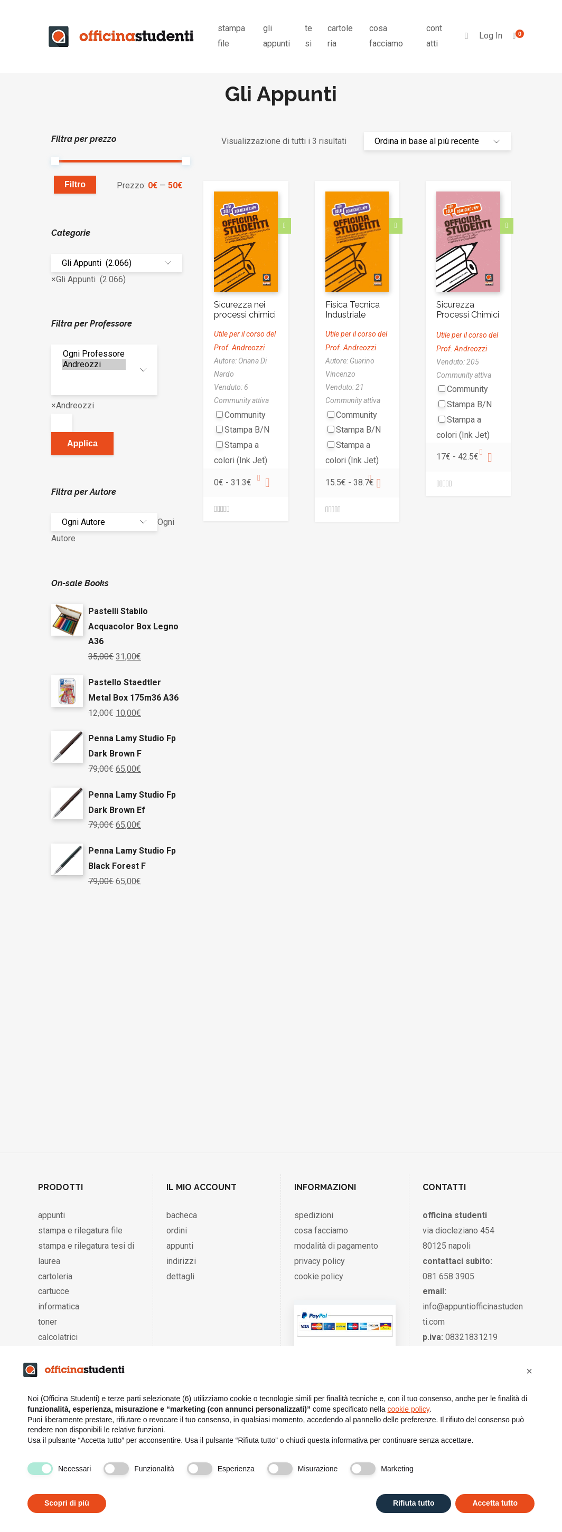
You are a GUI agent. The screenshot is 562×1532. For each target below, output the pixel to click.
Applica (82, 442)
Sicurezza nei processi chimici (245, 310)
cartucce (53, 1289)
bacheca (181, 1213)
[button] (529, 1371)
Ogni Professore (94, 353)
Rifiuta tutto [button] (414, 1503)
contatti (434, 36)
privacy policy (319, 1259)
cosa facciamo (386, 36)
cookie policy (318, 1274)
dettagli (180, 1274)
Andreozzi (94, 363)
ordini (176, 1228)
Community (245, 415)
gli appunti (276, 36)
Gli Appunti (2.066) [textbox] (88, 278)
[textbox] (61, 422)
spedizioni (313, 1213)
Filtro (75, 184)
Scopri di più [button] (66, 1503)
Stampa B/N (246, 430)
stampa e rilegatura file (80, 1228)
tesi (308, 36)
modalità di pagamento (336, 1244)
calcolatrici (58, 1335)
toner (47, 1320)
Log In (490, 36)
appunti (51, 1213)
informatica (58, 1304)
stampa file (231, 36)
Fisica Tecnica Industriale (352, 310)
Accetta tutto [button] (495, 1503)
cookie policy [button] (408, 1409)
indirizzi (181, 1259)
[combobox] (88, 278)
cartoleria (340, 36)
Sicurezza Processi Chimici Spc (467, 315)
